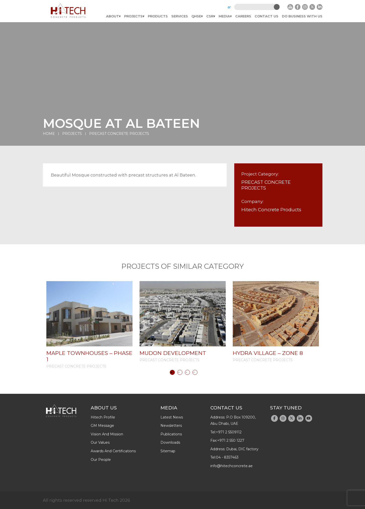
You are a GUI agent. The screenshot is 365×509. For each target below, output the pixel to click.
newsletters (171, 425)
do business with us (302, 16)
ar (229, 7)
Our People (101, 459)
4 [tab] (194, 372)
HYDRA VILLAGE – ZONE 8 (268, 353)
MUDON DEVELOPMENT (173, 353)
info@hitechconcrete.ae (231, 466)
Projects (133, 16)
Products (158, 16)
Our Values (100, 442)
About (112, 16)
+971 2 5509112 (229, 432)
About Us (104, 408)
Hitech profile (103, 417)
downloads (170, 442)
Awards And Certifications (113, 451)
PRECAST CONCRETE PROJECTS (119, 133)
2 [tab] (179, 372)
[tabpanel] (89, 325)
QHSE (196, 16)
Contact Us (266, 16)
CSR (209, 16)
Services (179, 16)
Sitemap (167, 451)
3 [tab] (187, 372)
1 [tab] (172, 372)
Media (224, 16)
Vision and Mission (107, 434)
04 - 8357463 (227, 457)
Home (49, 133)
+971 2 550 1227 (230, 440)
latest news (171, 417)
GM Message (102, 425)
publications (171, 434)
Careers (243, 16)
